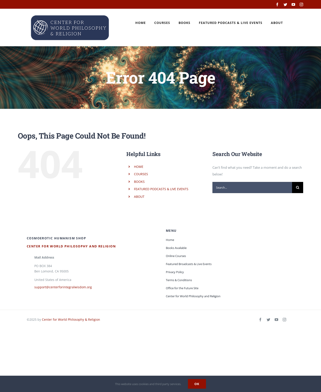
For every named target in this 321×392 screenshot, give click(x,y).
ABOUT (139, 196)
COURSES (141, 174)
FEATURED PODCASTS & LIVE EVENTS (161, 189)
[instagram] (284, 319)
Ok (197, 384)
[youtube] (276, 319)
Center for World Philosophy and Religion (71, 246)
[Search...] (252, 187)
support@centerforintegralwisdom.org (63, 287)
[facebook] (260, 319)
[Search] (297, 187)
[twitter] (268, 319)
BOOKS (139, 181)
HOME (138, 166)
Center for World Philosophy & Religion (71, 319)
